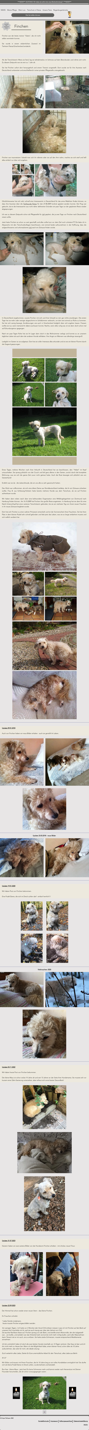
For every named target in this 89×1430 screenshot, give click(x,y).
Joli (43, 214)
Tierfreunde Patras (30, 204)
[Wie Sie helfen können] (32, 15)
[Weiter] (44, 1412)
